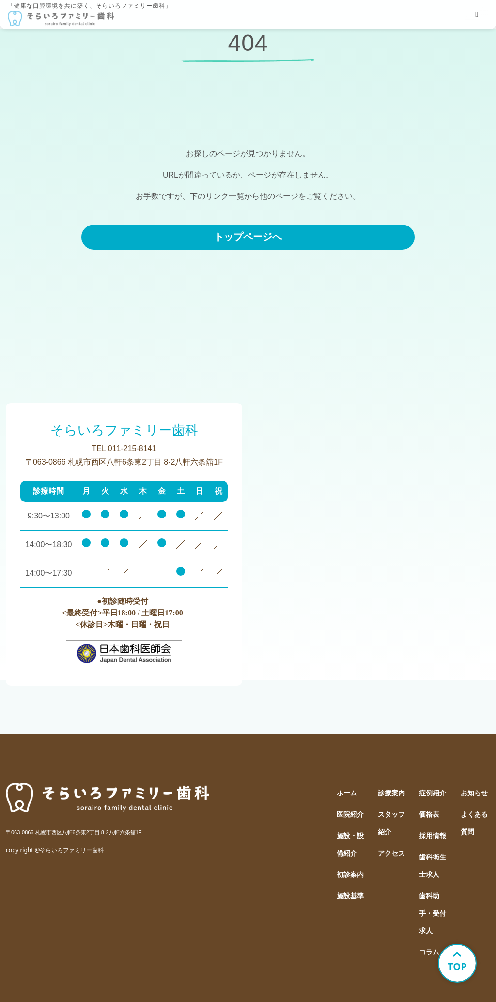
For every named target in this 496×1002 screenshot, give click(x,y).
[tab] (476, 14)
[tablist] (476, 14)
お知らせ (474, 793)
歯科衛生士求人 (432, 866)
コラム (429, 952)
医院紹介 (350, 814)
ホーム (347, 793)
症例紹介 (432, 793)
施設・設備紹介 (350, 844)
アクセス (391, 853)
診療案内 (391, 793)
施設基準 (350, 896)
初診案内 (350, 874)
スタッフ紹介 (391, 823)
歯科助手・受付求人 (432, 913)
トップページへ (248, 236)
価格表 (429, 814)
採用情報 (432, 836)
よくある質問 (474, 823)
